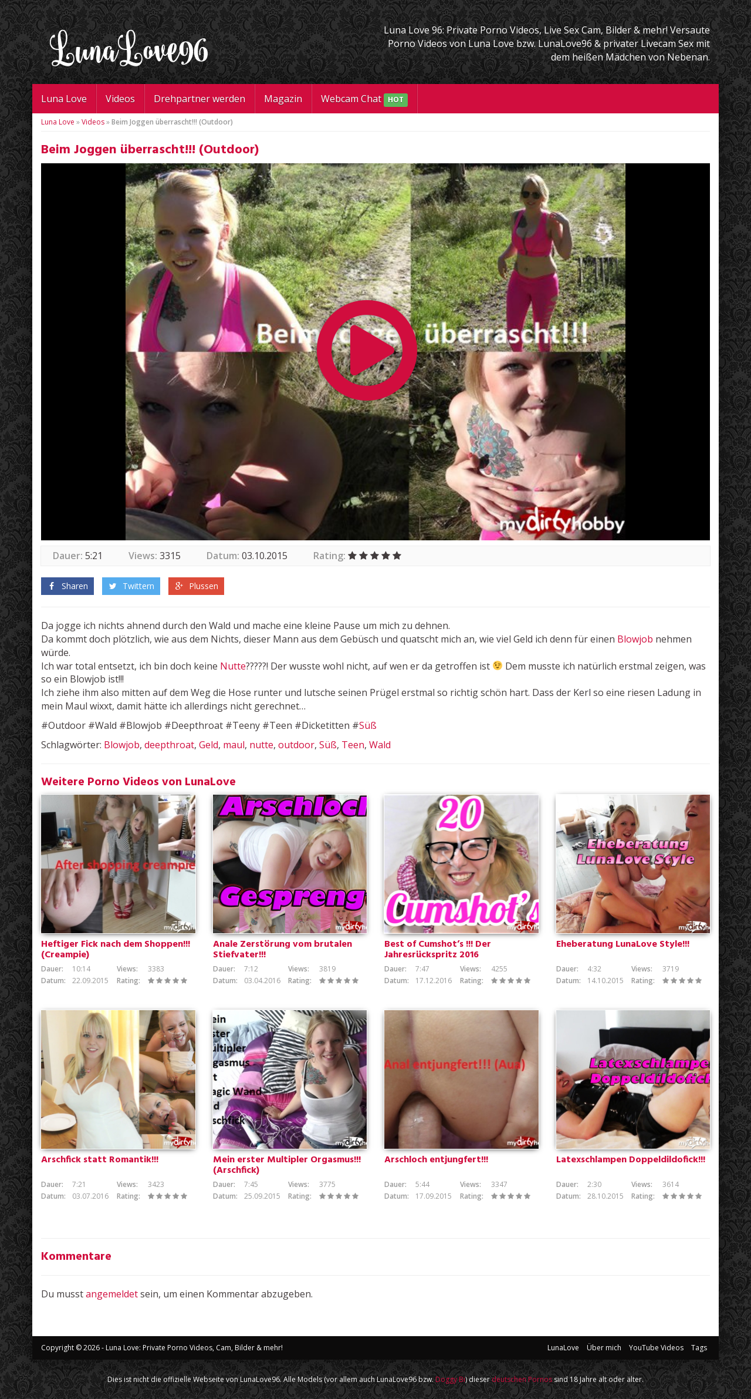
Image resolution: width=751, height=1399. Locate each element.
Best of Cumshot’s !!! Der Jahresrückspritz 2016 (437, 950)
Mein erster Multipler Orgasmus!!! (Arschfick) (287, 1165)
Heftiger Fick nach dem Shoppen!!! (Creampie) (115, 950)
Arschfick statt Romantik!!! (99, 1160)
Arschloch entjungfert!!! (436, 1160)
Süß (368, 725)
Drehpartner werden (199, 98)
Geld (208, 744)
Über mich (604, 1348)
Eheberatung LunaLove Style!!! (622, 944)
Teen (352, 744)
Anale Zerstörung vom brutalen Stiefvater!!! (282, 950)
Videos (120, 98)
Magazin (283, 98)
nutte (261, 744)
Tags (699, 1348)
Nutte (233, 666)
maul (234, 744)
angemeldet (112, 1293)
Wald (380, 744)
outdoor (296, 744)
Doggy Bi (450, 1379)
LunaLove (563, 1348)
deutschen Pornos (522, 1379)
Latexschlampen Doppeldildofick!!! (630, 1160)
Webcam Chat (364, 99)
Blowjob (635, 639)
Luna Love (64, 98)
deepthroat (169, 744)
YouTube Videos (656, 1348)
